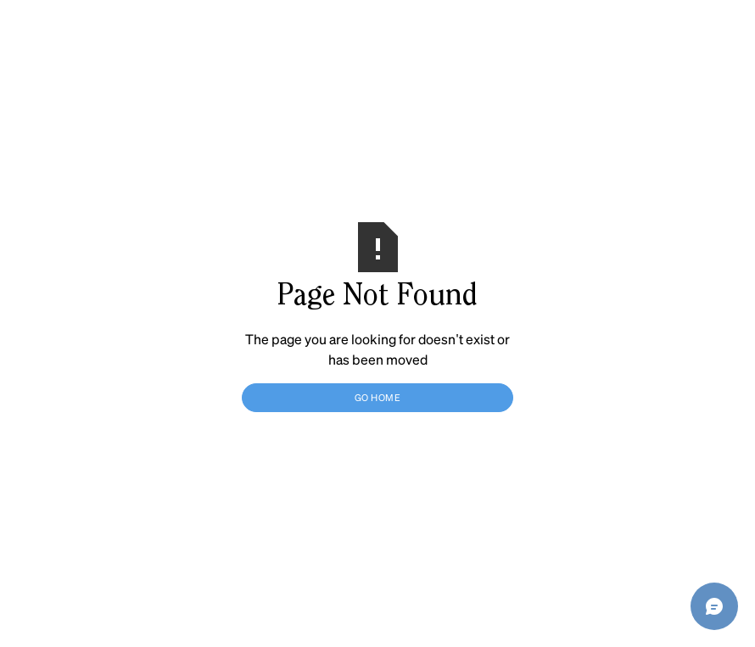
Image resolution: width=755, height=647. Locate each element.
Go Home (378, 397)
